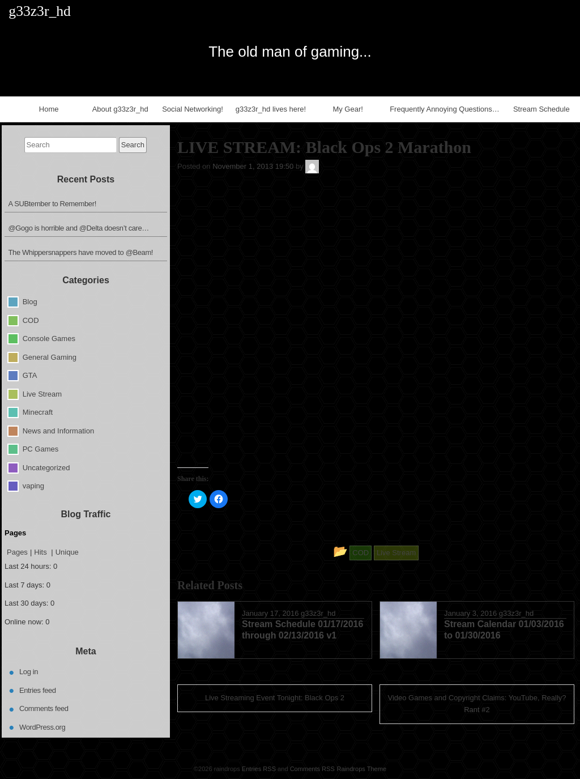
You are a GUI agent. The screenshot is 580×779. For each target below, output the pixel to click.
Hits (41, 552)
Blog (30, 301)
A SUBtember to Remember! (52, 203)
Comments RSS (312, 768)
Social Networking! (192, 109)
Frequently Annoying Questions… (445, 109)
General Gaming (49, 356)
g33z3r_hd (318, 613)
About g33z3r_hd (120, 109)
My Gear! (347, 109)
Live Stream (42, 393)
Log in (28, 671)
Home (49, 109)
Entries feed (37, 690)
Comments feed (44, 708)
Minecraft (38, 412)
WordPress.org (42, 727)
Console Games (49, 338)
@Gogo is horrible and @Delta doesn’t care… (78, 228)
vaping (33, 486)
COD (31, 320)
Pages (17, 552)
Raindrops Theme (361, 768)
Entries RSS (259, 768)
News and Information (58, 430)
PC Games (41, 449)
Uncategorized (46, 467)
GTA (30, 375)
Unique (67, 552)
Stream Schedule (541, 109)
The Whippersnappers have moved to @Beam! (80, 252)
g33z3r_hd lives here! (271, 109)
